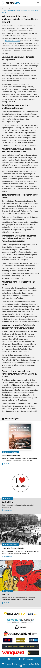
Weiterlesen (8, 464)
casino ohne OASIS (13, 653)
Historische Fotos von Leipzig (13, 548)
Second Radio (20, 620)
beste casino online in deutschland (20, 646)
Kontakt (15, 664)
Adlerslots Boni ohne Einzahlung (20, 640)
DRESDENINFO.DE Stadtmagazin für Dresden (14, 613)
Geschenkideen (7, 502)
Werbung (5, 594)
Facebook (13, 659)
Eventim (32, 614)
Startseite (11, 3)
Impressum (24, 664)
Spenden (8, 664)
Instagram (29, 659)
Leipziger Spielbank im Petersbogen (20, 633)
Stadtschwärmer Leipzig (11, 455)
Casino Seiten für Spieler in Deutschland (21, 627)
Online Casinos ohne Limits (33, 653)
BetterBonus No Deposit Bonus (33, 640)
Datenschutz (34, 664)
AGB (20, 666)
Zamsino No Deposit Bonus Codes (7, 640)
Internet (11, 9)
